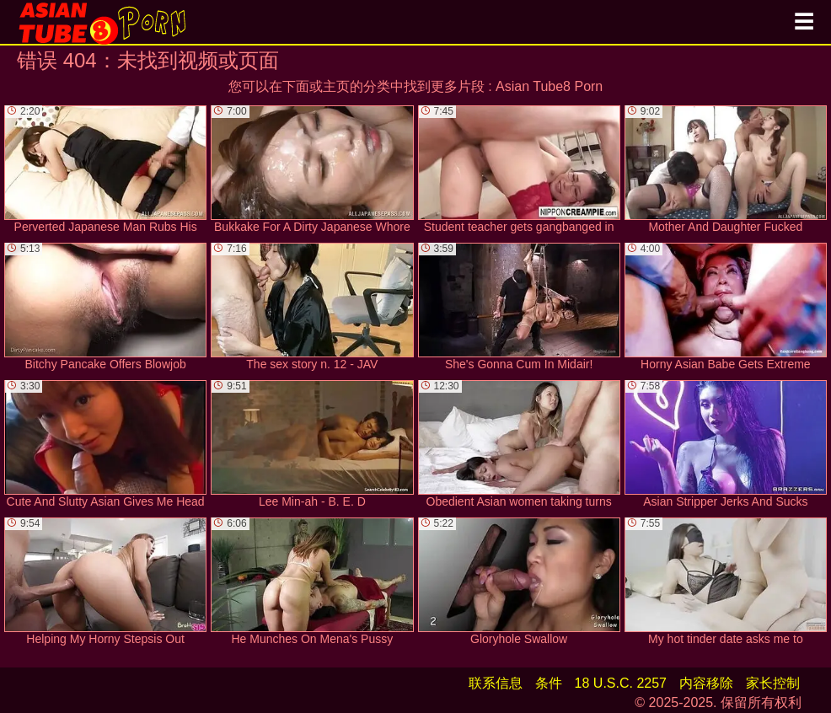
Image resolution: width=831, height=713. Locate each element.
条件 (548, 683)
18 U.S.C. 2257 (621, 683)
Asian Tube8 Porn (549, 86)
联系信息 (496, 683)
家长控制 (773, 683)
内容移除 (706, 683)
